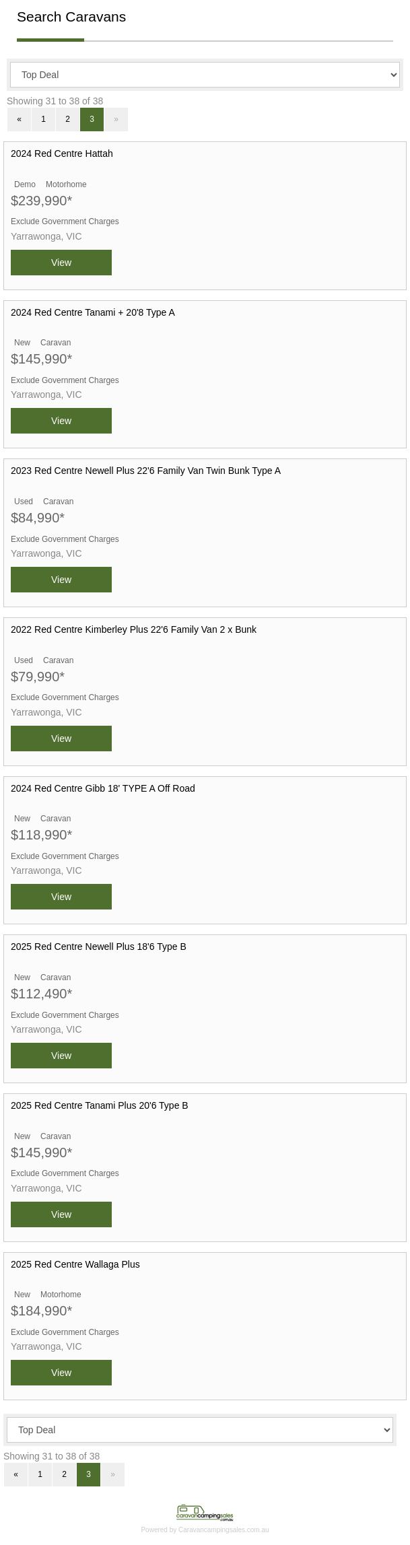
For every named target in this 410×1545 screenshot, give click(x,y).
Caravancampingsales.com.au (223, 1530)
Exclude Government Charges (65, 221)
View (61, 262)
